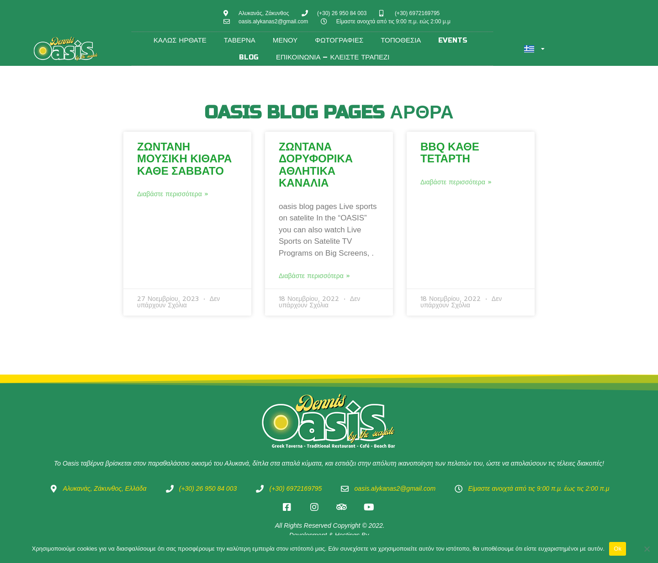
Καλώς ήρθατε (180, 40)
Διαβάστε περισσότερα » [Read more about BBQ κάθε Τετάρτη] (456, 182)
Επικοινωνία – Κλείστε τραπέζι (332, 57)
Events (452, 40)
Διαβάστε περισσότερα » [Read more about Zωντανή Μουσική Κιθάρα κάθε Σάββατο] (172, 194)
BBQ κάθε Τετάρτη (449, 152)
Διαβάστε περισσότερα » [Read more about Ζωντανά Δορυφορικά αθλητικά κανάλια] (314, 276)
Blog (249, 57)
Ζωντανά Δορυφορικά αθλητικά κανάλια (316, 164)
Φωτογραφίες (339, 40)
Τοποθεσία (401, 40)
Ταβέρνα (239, 40)
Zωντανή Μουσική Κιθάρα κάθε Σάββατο (184, 158)
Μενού (285, 40)
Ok (617, 548)
